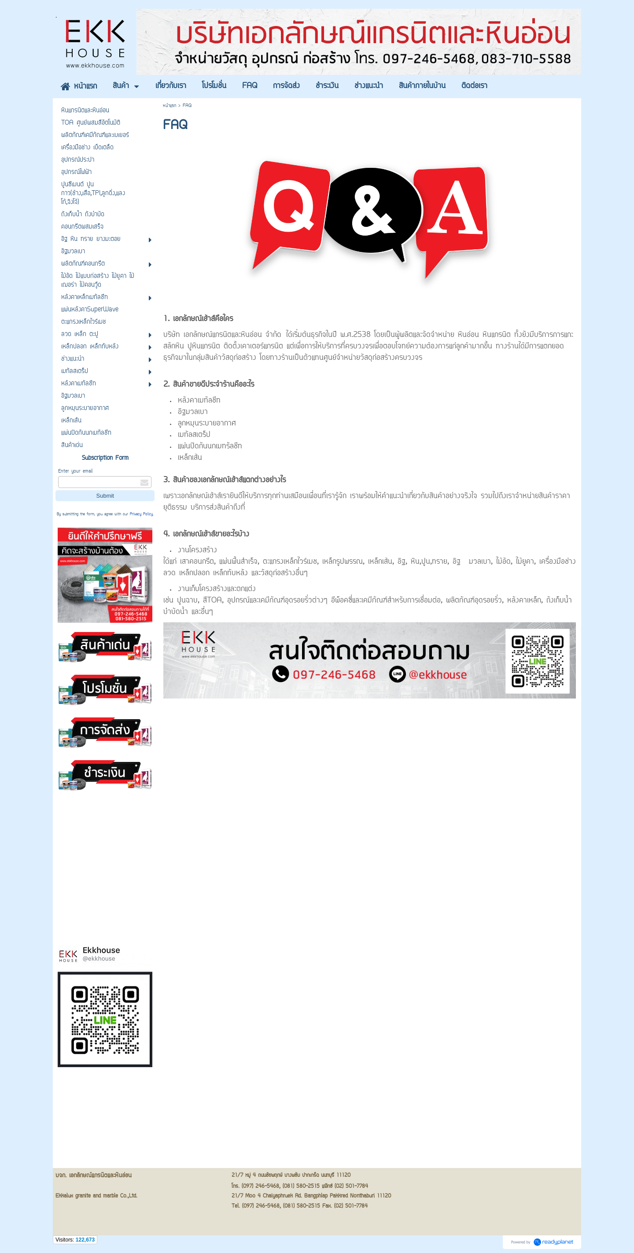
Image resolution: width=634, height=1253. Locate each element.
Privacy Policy (141, 514)
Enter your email (75, 471)
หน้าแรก (169, 106)
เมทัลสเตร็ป (194, 435)
